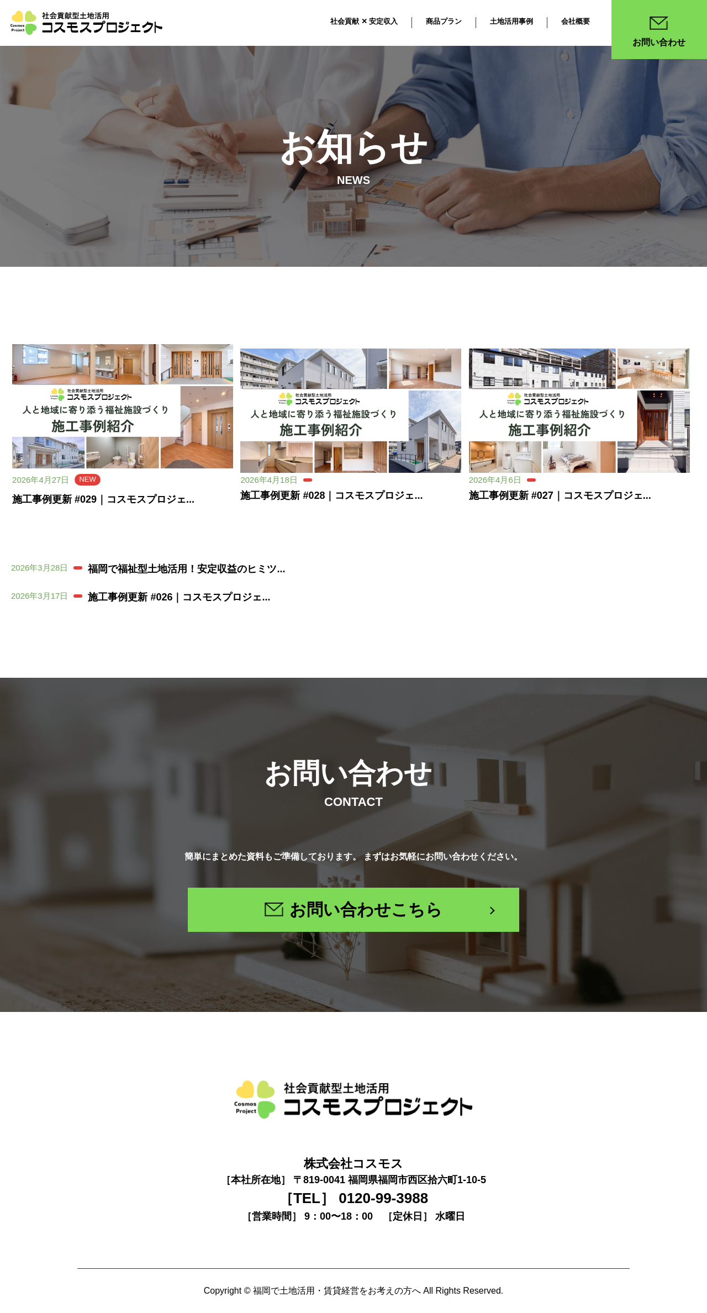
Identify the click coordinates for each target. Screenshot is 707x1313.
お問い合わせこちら (353, 909)
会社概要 (575, 21)
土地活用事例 (511, 21)
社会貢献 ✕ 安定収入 (364, 21)
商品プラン (444, 21)
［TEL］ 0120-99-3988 (353, 1198)
